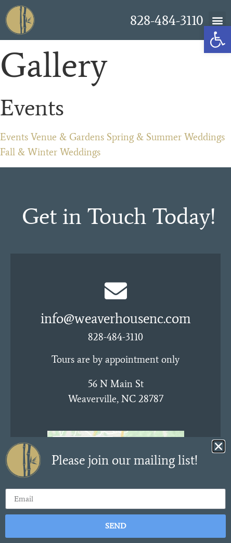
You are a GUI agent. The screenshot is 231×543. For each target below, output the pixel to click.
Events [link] (14, 137)
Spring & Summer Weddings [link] (166, 137)
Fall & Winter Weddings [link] (50, 152)
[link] (217, 39)
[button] (217, 20)
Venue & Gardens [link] (67, 137)
